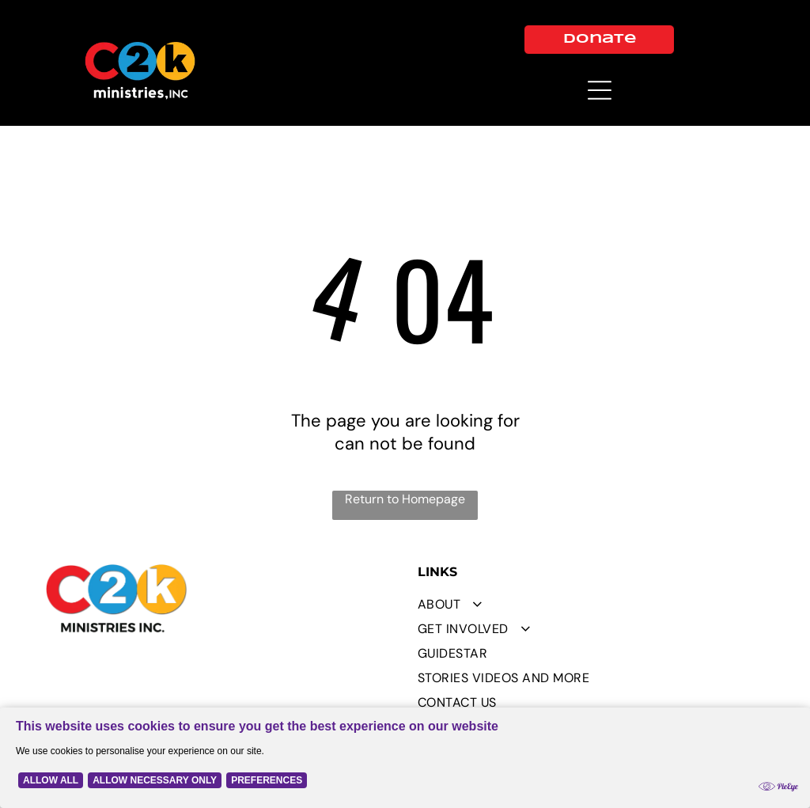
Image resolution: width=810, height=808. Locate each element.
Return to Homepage (405, 499)
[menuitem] (591, 604)
